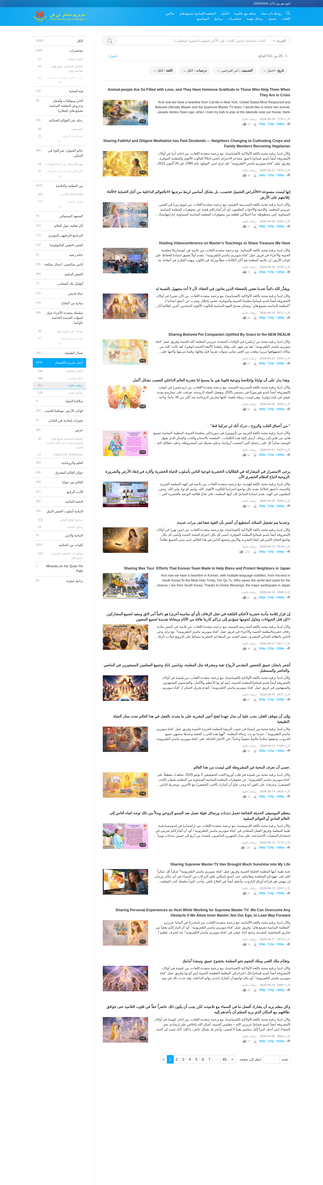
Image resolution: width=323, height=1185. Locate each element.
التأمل (225, 13)
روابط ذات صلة (271, 13)
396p (262, 124)
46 (224, 1059)
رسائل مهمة (255, 18)
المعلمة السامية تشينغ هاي (197, 13)
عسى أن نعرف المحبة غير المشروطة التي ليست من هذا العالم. (241, 767)
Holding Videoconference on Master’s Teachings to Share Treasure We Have (224, 243)
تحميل (272, 18)
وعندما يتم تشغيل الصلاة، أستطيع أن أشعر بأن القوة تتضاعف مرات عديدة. (233, 523)
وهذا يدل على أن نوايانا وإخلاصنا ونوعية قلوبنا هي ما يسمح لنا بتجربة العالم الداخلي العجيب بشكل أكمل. (211, 380)
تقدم (285, 1059)
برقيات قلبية (249, 119)
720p (270, 124)
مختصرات (234, 18)
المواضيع (203, 18)
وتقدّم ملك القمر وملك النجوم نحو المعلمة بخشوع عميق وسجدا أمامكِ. (236, 961)
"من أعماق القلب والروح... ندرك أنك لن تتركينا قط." (250, 426)
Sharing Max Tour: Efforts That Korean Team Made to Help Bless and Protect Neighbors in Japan (207, 568)
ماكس (170, 13)
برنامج (218, 18)
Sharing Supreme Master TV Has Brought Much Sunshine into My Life (230, 864)
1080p (280, 124)
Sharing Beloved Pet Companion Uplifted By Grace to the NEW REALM (229, 334)
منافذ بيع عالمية (245, 13)
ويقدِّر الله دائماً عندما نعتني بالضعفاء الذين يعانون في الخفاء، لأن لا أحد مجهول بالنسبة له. (223, 289)
